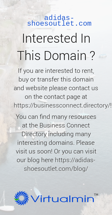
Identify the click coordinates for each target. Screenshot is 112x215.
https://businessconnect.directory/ (62, 105)
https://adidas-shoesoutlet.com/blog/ (59, 164)
